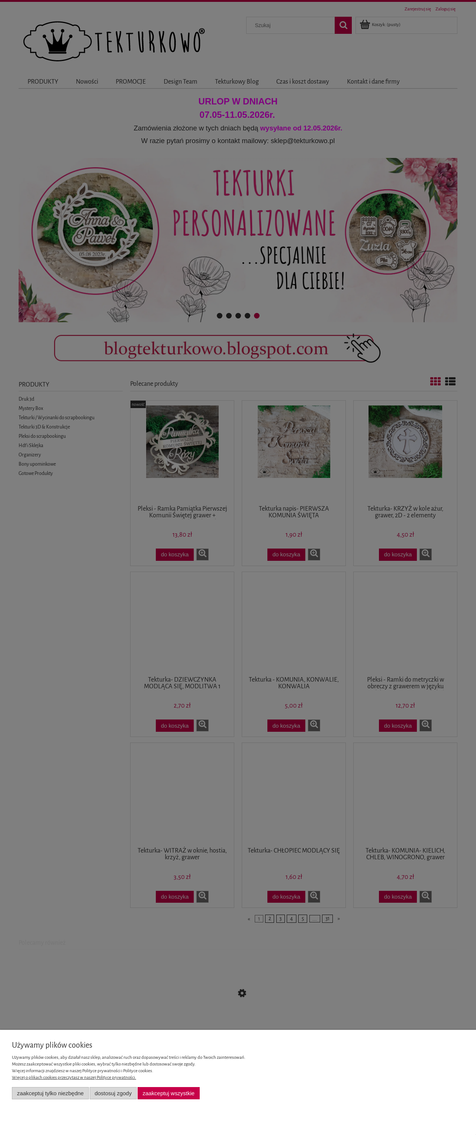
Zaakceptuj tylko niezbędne (50, 1093)
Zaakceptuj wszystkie (168, 1093)
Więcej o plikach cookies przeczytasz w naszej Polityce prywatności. (74, 1077)
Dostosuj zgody (113, 1093)
